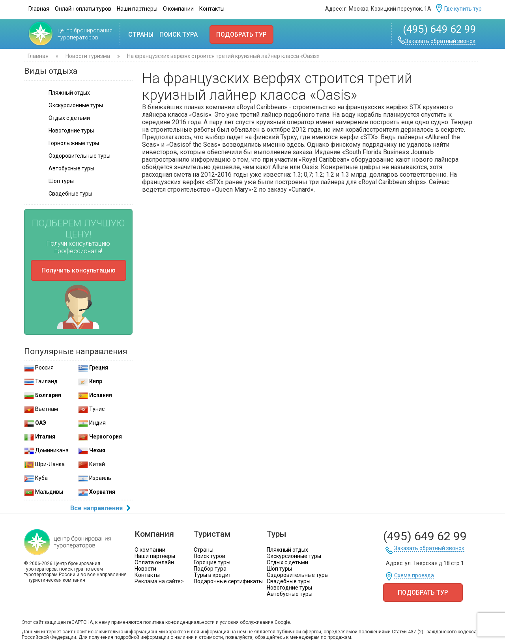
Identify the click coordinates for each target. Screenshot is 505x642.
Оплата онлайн (154, 562)
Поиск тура (178, 34)
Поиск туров (209, 556)
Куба (36, 478)
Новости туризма (88, 56)
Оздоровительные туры (298, 575)
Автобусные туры (289, 594)
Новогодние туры (289, 587)
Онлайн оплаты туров (83, 9)
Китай (91, 464)
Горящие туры (212, 562)
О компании (178, 9)
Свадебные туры (288, 581)
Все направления (101, 508)
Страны (140, 34)
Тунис (91, 409)
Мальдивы (43, 492)
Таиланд (41, 381)
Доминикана (46, 450)
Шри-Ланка (44, 464)
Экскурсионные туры (294, 556)
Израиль (94, 478)
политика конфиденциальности (179, 622)
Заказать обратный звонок (440, 41)
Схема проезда (414, 575)
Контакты (211, 9)
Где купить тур (463, 9)
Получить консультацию (78, 270)
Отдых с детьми (287, 562)
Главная (38, 9)
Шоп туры (279, 568)
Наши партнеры (137, 9)
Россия (39, 367)
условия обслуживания (246, 622)
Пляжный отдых (287, 550)
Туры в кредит (212, 575)
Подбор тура (210, 568)
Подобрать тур (241, 34)
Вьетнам (41, 409)
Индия (92, 423)
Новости (145, 568)
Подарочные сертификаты (228, 581)
